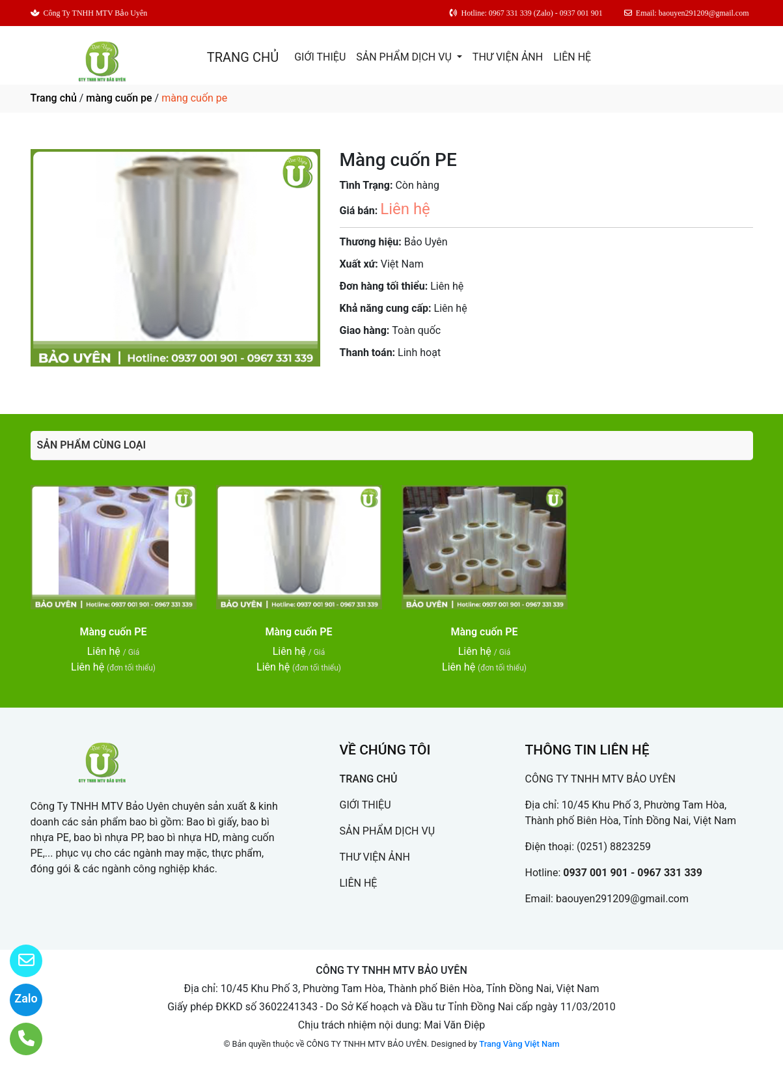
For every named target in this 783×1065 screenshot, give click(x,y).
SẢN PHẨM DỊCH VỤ (405, 57)
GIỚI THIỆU (320, 57)
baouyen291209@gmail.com (622, 898)
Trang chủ (54, 98)
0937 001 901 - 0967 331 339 (632, 872)
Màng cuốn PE (112, 632)
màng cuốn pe (119, 98)
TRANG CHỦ (243, 57)
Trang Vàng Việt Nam (519, 1044)
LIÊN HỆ (572, 57)
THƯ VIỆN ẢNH (508, 57)
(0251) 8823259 (614, 846)
